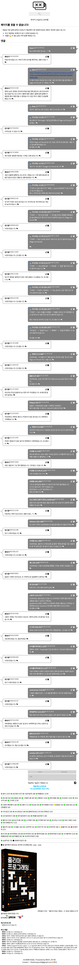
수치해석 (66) (31, 820)
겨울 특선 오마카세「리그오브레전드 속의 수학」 (39, 787)
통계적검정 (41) (42, 833)
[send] (75, 783)
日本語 (45, 19)
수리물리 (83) (18, 827)
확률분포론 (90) (6, 836)
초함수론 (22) (70, 804)
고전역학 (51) (30, 827)
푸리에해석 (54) (47, 804)
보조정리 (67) (17, 793)
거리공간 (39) (7, 811)
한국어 (33, 19)
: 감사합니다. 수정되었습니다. (12, 940)
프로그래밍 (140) (70, 820)
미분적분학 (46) (30, 793)
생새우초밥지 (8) (20, 840)
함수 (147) (6, 793)
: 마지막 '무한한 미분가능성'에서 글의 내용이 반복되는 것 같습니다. (22, 936)
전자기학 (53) (42, 827)
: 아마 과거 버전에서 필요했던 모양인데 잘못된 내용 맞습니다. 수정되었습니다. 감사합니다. (29, 942)
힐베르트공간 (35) (34, 811)
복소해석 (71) (24, 804)
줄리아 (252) (7, 820)
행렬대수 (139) (43, 793)
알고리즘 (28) (19, 820)
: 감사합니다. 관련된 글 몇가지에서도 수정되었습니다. (18, 934)
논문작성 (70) (7, 840)
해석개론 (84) (54, 798)
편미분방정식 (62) (23, 816)
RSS (54, 962)
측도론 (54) (35, 804)
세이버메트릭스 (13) (9, 822)
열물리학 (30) (65, 827)
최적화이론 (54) (43, 820)
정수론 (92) (6, 798)
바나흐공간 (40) (20, 811)
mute (39, 845)
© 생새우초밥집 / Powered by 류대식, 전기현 (39, 959)
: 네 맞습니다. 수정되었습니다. (12, 953)
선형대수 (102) (42, 798)
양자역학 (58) (54, 827)
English (39, 19)
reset (34, 845)
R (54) (4, 833)
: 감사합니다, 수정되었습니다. (12, 932)
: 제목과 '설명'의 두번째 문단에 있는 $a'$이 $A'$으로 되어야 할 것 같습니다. (25, 944)
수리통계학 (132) (69, 833)
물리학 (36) (6, 827)
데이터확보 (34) (15, 833)
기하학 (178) (14, 800)
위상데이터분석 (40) (31, 836)
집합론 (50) (17, 798)
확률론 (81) (18, 836)
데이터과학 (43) (28, 833)
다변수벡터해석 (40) (9, 804)
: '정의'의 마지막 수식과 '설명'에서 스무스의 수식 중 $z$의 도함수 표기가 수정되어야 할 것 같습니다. (32, 938)
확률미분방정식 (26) (40, 816)
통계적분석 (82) (55, 833)
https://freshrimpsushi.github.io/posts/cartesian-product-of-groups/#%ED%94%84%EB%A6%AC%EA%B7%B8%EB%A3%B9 (52, 75)
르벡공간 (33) (48, 811)
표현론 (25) (59, 804)
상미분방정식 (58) (8, 816)
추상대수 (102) (67, 798)
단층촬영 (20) (5, 807)
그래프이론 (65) (29, 798)
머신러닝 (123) (56, 820)
